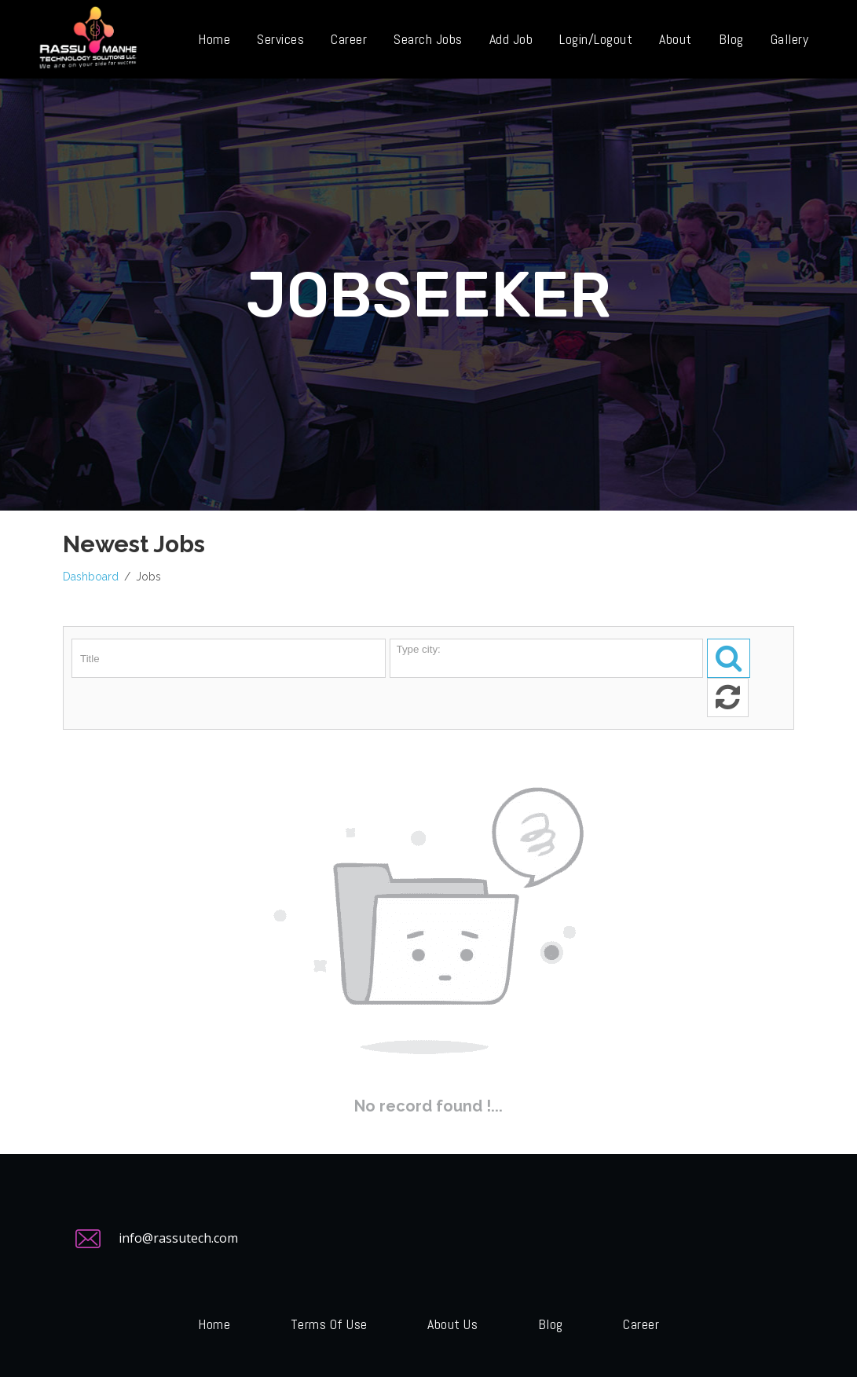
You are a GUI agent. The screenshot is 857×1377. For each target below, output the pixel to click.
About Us (452, 1324)
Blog (550, 1324)
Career (641, 1324)
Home (214, 1324)
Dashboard (91, 576)
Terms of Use (329, 1324)
